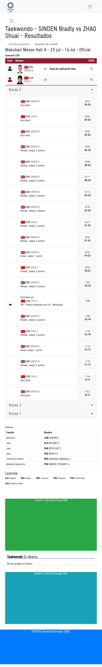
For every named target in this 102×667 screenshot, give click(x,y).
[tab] (51, 90)
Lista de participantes (18, 44)
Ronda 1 (15, 413)
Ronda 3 (15, 90)
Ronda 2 (15, 405)
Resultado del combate (46, 44)
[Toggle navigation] (90, 6)
